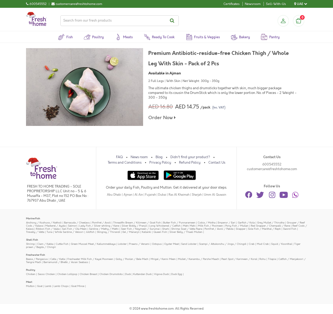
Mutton (30, 286)
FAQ (119, 157)
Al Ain (139, 195)
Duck (128, 274)
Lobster (122, 244)
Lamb (48, 286)
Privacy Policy (160, 162)
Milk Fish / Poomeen (210, 226)
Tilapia (272, 259)
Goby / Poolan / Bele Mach (132, 259)
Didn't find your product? (190, 157)
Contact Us (216, 162)
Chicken (30, 274)
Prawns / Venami (139, 244)
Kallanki (146, 232)
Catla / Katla (57, 259)
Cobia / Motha (206, 223)
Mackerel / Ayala (55, 226)
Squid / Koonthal (281, 244)
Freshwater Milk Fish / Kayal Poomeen (90, 259)
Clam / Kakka (45, 244)
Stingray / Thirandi (108, 232)
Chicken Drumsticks (111, 274)
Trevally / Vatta (35, 232)
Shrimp (30, 244)
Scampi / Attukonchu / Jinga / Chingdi (222, 244)
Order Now (162, 117)
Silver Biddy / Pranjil (134, 226)
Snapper (241, 229)
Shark (165, 229)
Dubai (162, 195)
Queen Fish (160, 232)
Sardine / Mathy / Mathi (104, 229)
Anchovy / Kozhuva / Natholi (44, 223)
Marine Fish (33, 218)
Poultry (30, 270)
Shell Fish (32, 240)
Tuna (49, 232)
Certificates (231, 4)
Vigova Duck (161, 274)
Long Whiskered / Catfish (165, 226)
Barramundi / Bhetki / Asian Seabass (65, 262)
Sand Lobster (189, 244)
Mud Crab (263, 244)
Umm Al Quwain (215, 195)
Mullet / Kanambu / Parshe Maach (198, 259)
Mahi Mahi (189, 226)
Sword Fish (289, 229)
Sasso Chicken (46, 274)
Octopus (157, 244)
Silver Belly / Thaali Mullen (185, 232)
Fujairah (150, 195)
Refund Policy (190, 162)
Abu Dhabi (114, 195)
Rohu (262, 259)
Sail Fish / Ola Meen (74, 229)
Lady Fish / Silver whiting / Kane (99, 226)
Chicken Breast (88, 274)
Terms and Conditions (125, 162)
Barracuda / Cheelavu (77, 223)
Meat (29, 282)
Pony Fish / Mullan (236, 226)
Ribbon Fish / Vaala (48, 229)
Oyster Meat (171, 244)
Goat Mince (77, 286)
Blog (159, 157)
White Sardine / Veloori (69, 232)
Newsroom (253, 4)
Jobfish (90, 232)
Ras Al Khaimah (179, 195)
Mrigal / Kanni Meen (163, 259)
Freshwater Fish (35, 255)
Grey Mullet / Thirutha (270, 223)
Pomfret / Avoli (101, 223)
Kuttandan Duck (142, 274)
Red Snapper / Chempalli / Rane (270, 226)
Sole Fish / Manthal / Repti (264, 229)
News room (139, 157)
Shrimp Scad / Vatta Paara (186, 229)
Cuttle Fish (62, 244)
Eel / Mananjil (131, 232)
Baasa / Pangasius (37, 259)
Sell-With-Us (276, 4)
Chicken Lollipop (67, 274)
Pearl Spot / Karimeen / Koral (239, 259)
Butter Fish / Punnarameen (179, 223)
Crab (251, 244)
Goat (39, 286)
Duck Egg (176, 274)
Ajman (128, 195)
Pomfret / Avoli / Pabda (218, 229)
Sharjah (197, 195)
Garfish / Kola (246, 223)
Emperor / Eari (226, 223)
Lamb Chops (61, 286)
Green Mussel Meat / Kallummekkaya (93, 244)
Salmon (72, 226)
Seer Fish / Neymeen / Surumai (140, 229)
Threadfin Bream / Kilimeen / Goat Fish (137, 223)
